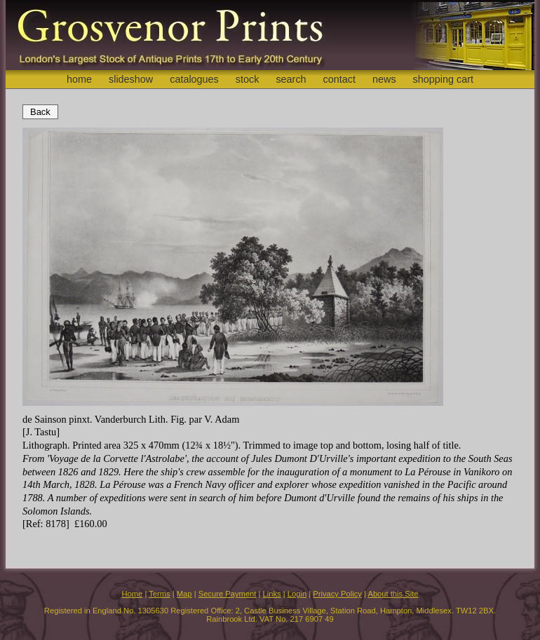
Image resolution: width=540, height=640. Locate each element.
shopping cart (443, 79)
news (384, 79)
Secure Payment (227, 594)
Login (297, 594)
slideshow (131, 79)
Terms (159, 594)
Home (131, 594)
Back (40, 112)
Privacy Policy (337, 594)
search (291, 79)
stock (247, 79)
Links (272, 594)
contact (339, 79)
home (79, 79)
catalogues (194, 79)
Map (184, 594)
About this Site (392, 594)
